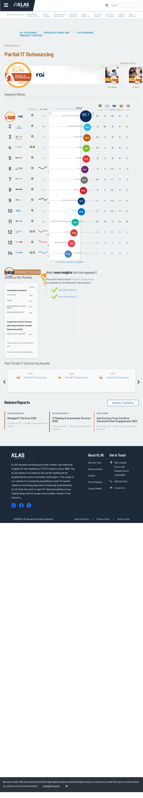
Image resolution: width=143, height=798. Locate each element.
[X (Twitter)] (29, 505)
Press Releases (95, 482)
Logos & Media (95, 488)
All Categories (28, 32)
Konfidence (32, 109)
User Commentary (67, 296)
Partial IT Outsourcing (82, 279)
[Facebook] (21, 505)
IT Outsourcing (84, 32)
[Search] (125, 5)
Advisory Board (95, 469)
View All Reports (123, 402)
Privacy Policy (103, 519)
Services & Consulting (56, 32)
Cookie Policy (51, 786)
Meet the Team (95, 462)
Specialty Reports (67, 289)
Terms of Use (123, 519)
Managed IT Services (31, 35)
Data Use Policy (81, 519)
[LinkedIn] (13, 505)
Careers (91, 475)
